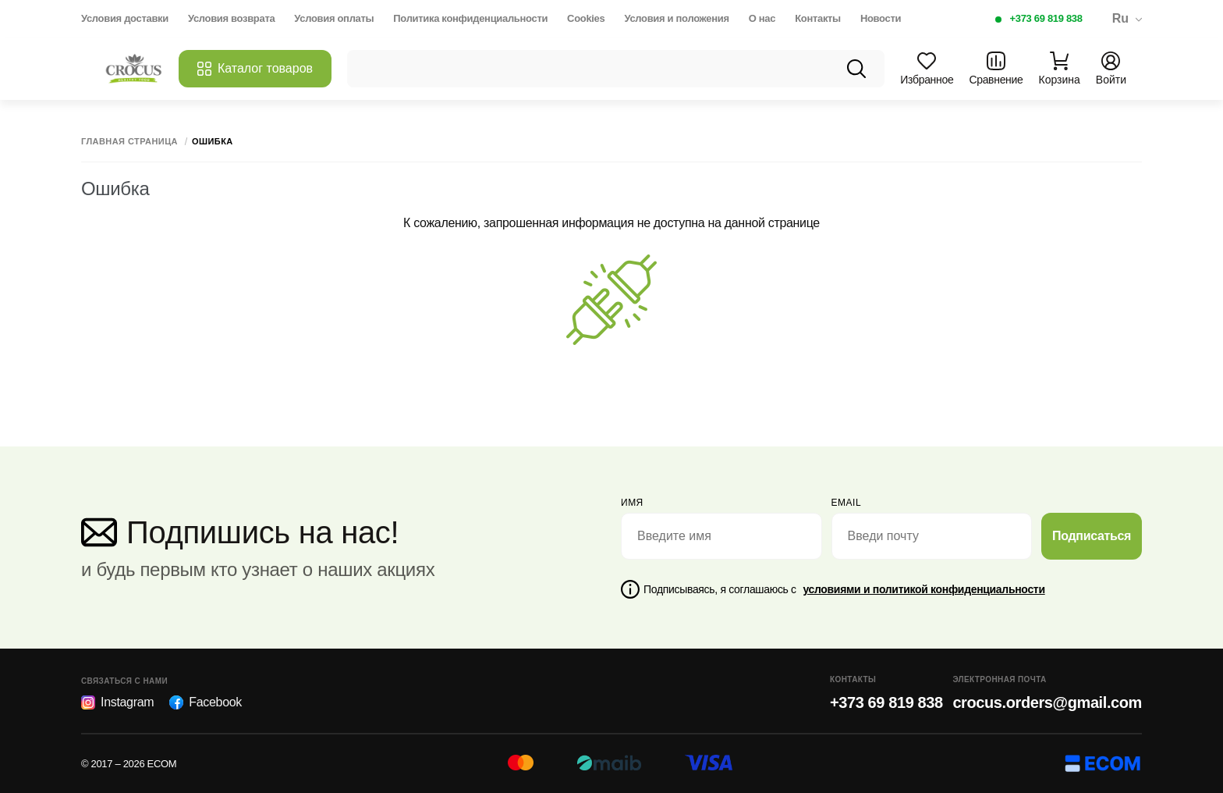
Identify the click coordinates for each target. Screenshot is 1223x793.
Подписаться (1091, 535)
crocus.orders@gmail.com (1047, 702)
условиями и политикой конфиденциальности (923, 589)
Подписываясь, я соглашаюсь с (844, 589)
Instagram (117, 702)
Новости (880, 18)
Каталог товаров (255, 69)
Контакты (818, 18)
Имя (632, 502)
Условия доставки (124, 18)
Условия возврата (231, 18)
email (846, 502)
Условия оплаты (334, 18)
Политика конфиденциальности (470, 18)
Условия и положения (676, 18)
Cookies (585, 18)
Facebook (205, 702)
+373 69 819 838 (1046, 18)
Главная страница (129, 141)
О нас (762, 18)
